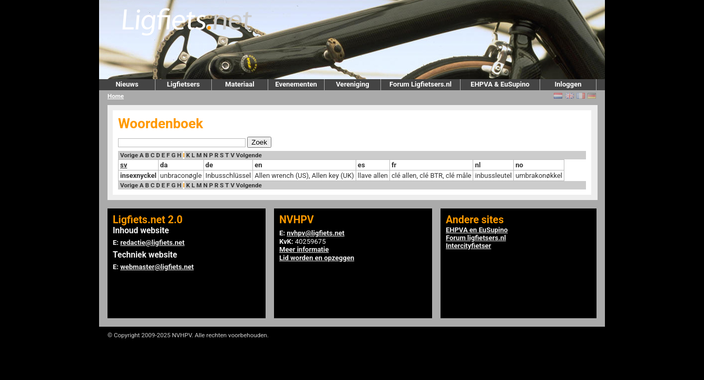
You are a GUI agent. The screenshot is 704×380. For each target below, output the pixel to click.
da (164, 165)
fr (394, 165)
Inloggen (567, 84)
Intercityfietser (468, 246)
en (258, 165)
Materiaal (239, 84)
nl (478, 165)
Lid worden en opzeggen (316, 258)
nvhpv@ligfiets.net (315, 233)
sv (123, 165)
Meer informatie (304, 249)
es (361, 165)
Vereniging (352, 84)
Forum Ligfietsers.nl (420, 84)
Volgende (249, 155)
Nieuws (126, 84)
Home (115, 96)
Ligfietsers (183, 84)
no (519, 165)
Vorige (129, 155)
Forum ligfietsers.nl (476, 238)
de (209, 165)
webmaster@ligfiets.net (156, 267)
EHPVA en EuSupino (477, 230)
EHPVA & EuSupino (500, 84)
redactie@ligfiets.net (152, 242)
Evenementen (296, 84)
